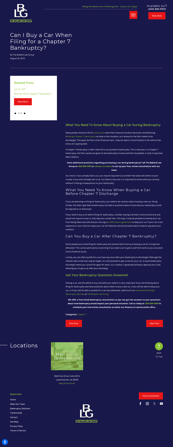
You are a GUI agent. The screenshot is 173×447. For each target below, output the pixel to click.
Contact (14, 417)
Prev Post (73, 323)
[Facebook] (140, 403)
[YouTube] (161, 403)
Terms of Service (18, 430)
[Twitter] (154, 403)
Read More (23, 101)
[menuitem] (30, 399)
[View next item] (25, 113)
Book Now (157, 15)
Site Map (14, 421)
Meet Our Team (17, 404)
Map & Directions (67, 383)
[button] (5, 442)
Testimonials (16, 412)
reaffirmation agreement (119, 222)
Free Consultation (151, 395)
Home (13, 399)
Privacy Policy (16, 426)
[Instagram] (147, 403)
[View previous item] (15, 113)
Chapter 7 (81, 314)
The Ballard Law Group (98, 294)
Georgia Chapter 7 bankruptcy (81, 136)
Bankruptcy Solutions (20, 408)
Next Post (154, 323)
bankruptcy (99, 132)
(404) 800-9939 (157, 9)
